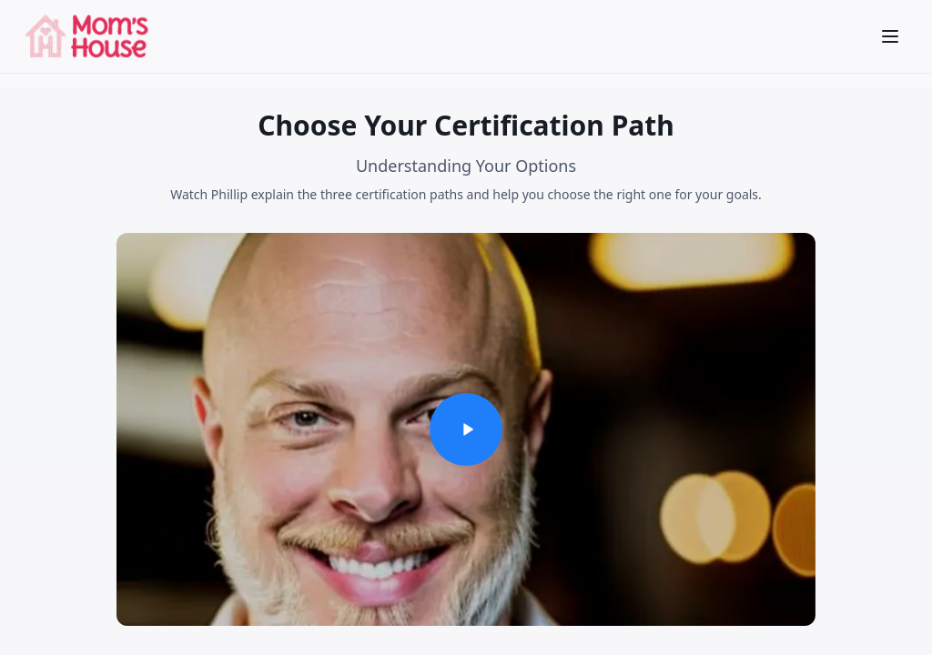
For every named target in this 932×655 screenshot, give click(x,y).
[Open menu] (890, 36)
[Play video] (466, 429)
